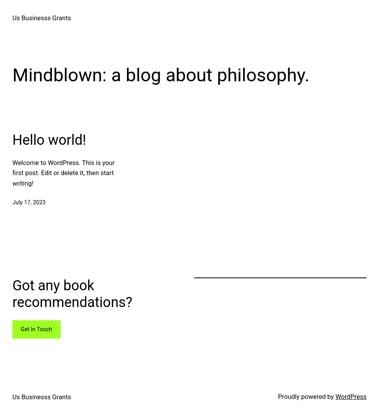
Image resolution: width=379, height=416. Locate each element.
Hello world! (49, 140)
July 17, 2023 (28, 202)
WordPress (351, 396)
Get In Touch (36, 329)
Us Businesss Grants (41, 18)
